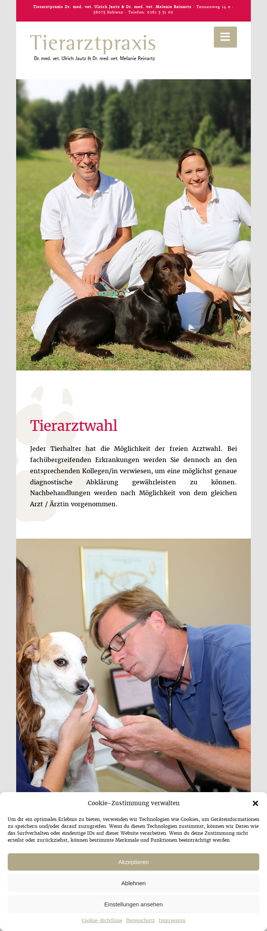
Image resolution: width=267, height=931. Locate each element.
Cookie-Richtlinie (102, 921)
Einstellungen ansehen (133, 904)
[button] (255, 803)
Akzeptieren (133, 862)
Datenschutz (140, 921)
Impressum (172, 921)
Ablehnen (133, 883)
